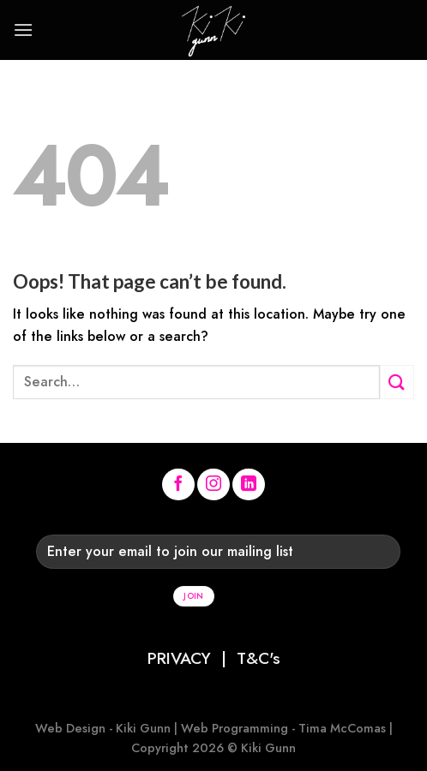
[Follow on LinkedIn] (248, 485)
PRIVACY (179, 658)
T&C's (258, 658)
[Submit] (397, 381)
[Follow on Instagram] (213, 485)
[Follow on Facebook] (178, 485)
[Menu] (23, 30)
